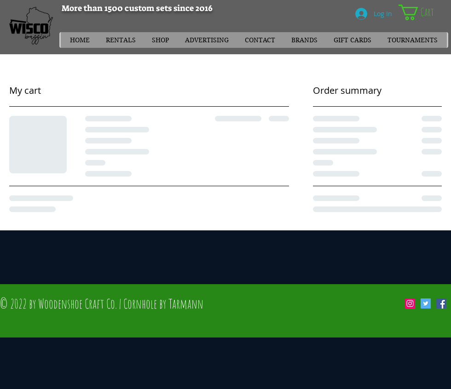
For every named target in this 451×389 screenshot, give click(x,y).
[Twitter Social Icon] (426, 303)
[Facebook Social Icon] (441, 303)
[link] (425, 12)
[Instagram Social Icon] (410, 303)
